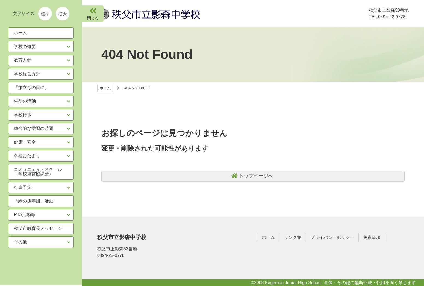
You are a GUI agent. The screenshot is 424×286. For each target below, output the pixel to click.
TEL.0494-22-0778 (387, 16)
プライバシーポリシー (332, 237)
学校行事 (22, 114)
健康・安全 (25, 142)
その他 (20, 242)
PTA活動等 (24, 214)
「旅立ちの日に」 (31, 87)
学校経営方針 (27, 74)
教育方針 (22, 60)
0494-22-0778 (111, 255)
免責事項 (372, 237)
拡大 (62, 14)
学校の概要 (25, 46)
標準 (45, 14)
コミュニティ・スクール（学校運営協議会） (38, 171)
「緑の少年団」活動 (33, 201)
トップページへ (256, 176)
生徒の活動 (25, 101)
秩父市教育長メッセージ (38, 228)
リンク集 (292, 237)
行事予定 (22, 187)
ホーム (105, 88)
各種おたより (27, 155)
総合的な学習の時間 (33, 128)
